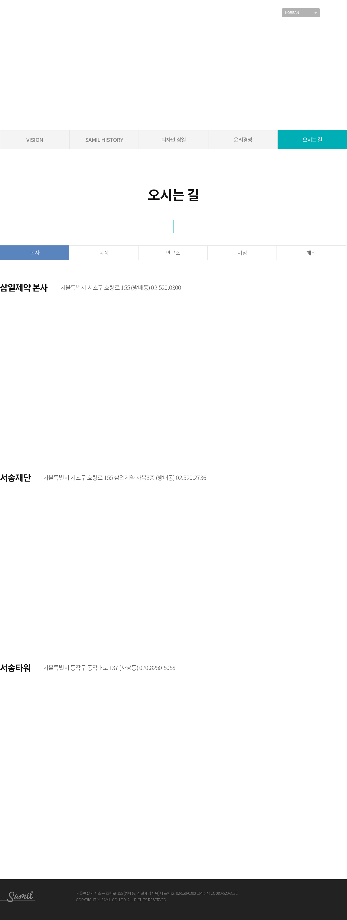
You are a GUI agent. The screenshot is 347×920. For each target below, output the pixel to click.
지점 (242, 253)
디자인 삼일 (173, 139)
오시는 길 (312, 139)
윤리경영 (243, 139)
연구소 (173, 253)
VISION (34, 139)
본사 (35, 252)
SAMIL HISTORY (104, 139)
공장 (104, 253)
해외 (311, 253)
